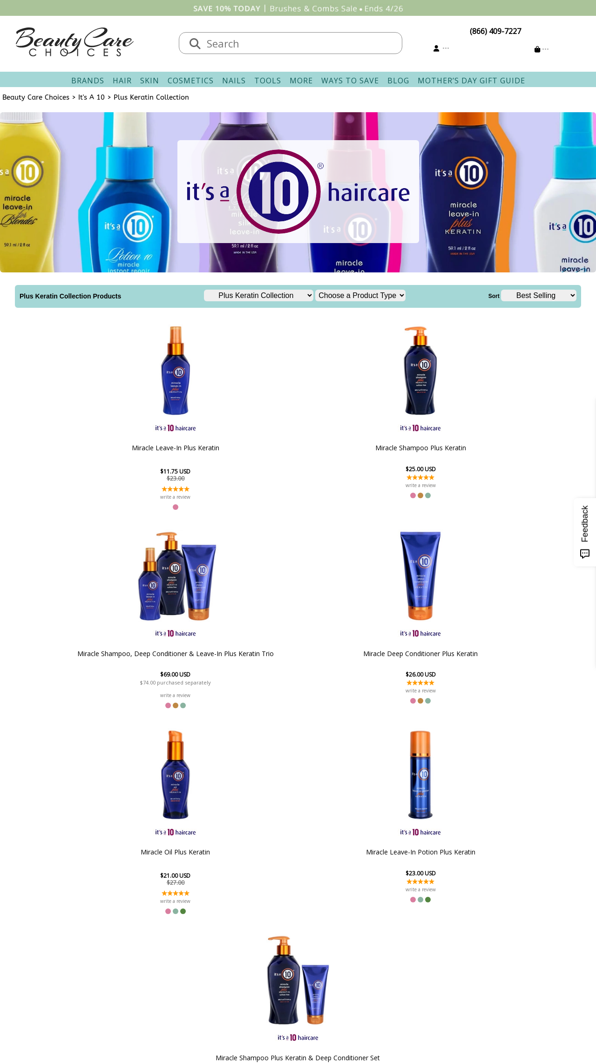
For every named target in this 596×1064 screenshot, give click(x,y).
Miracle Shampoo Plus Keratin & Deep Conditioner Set (349, 655)
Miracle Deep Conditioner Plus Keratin (399, 448)
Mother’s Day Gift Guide (471, 80)
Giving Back (155, 983)
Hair (122, 80)
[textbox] (300, 43)
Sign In (315, 927)
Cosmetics (191, 80)
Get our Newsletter (336, 961)
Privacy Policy (158, 961)
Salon (145, 939)
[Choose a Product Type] (360, 295)
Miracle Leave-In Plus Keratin (95, 448)
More (301, 80)
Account (312, 916)
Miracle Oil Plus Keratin (501, 447)
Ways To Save (350, 80)
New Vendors (158, 950)
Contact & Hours (248, 927)
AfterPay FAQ (242, 972)
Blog (398, 80)
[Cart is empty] (542, 49)
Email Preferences (334, 950)
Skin (149, 80)
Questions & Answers (256, 961)
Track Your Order (333, 939)
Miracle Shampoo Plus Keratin (196, 448)
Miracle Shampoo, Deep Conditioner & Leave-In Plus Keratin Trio (298, 447)
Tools (267, 80)
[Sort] (538, 295)
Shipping (234, 939)
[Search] (195, 44)
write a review (95, 497)
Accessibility (155, 972)
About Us (151, 927)
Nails (234, 80)
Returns (233, 950)
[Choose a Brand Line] (258, 295)
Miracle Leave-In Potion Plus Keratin (247, 655)
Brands (87, 80)
